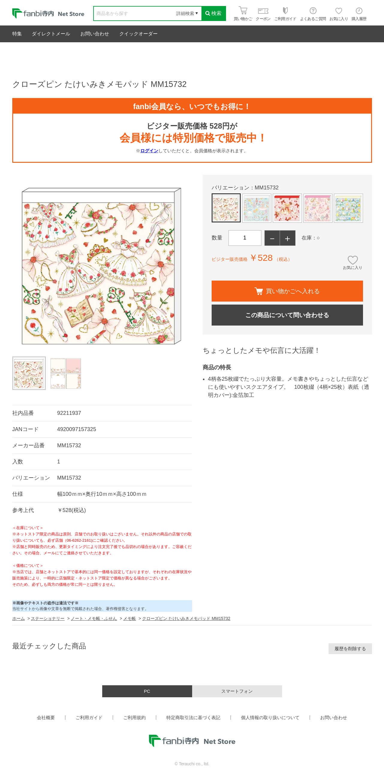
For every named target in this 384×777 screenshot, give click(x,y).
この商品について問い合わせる (287, 315)
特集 (17, 33)
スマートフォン (237, 691)
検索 (213, 13)
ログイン (149, 150)
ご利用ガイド (89, 717)
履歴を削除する (350, 648)
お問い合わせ (94, 33)
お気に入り (352, 267)
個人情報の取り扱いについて (270, 717)
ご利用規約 (134, 717)
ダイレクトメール (51, 33)
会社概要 (46, 717)
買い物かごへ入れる (287, 291)
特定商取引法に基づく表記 (193, 717)
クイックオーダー (138, 33)
